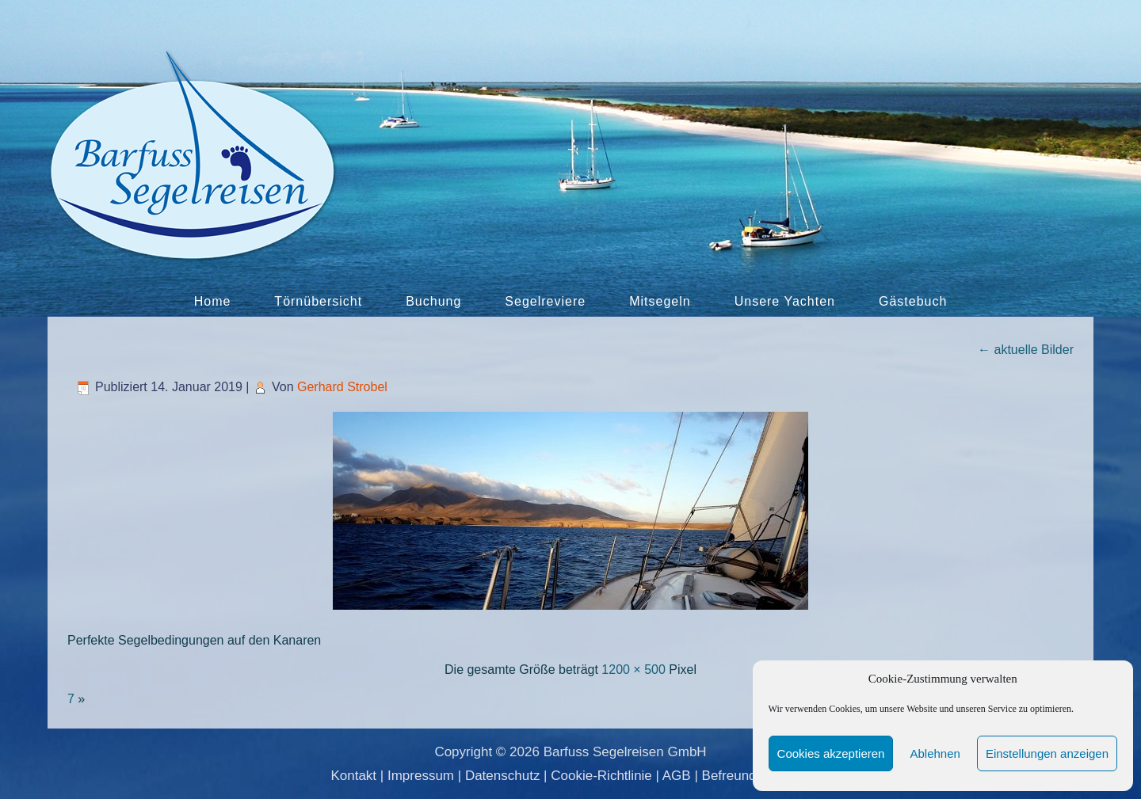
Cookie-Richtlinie (601, 775)
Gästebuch (913, 301)
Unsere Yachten (785, 301)
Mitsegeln (659, 301)
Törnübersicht (318, 301)
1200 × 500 (633, 669)
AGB (676, 775)
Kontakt (353, 775)
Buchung (433, 301)
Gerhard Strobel (342, 387)
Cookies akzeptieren (831, 753)
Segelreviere (545, 301)
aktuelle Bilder (1026, 349)
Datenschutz (502, 775)
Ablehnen (935, 753)
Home (212, 301)
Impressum (420, 775)
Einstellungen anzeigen (1047, 753)
